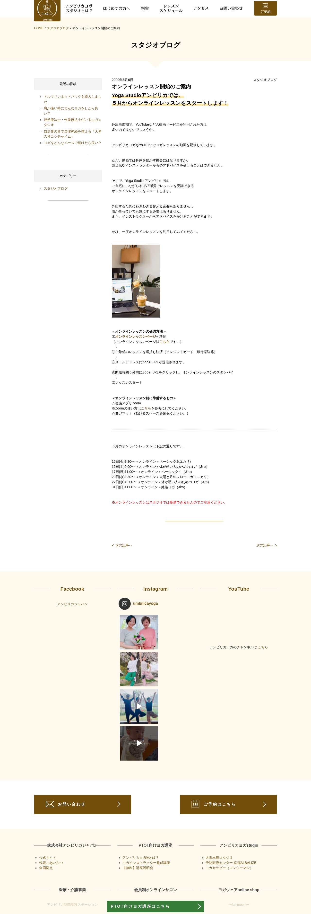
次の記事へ (266, 569)
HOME (38, 52)
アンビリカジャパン (72, 628)
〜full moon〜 (238, 854)
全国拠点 (46, 817)
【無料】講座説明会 (137, 817)
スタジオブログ (58, 52)
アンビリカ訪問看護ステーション (72, 854)
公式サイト (47, 807)
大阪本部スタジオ (219, 807)
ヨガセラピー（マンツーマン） (229, 817)
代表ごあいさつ (51, 812)
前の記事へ (122, 569)
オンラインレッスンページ (135, 360)
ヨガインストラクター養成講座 (146, 812)
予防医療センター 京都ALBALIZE (231, 812)
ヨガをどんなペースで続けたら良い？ (73, 167)
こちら (164, 366)
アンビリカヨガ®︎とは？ (140, 807)
